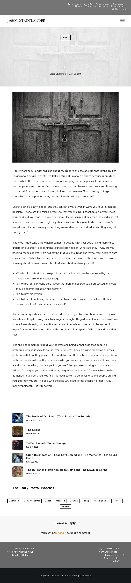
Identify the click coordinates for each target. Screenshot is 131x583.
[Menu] (121, 21)
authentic (14, 501)
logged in (60, 533)
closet (48, 501)
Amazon (117, 4)
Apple (103, 6)
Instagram (117, 6)
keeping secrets (102, 501)
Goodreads (103, 4)
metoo (118, 501)
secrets (65, 506)
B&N (78, 6)
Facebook (74, 4)
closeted (60, 501)
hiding (86, 501)
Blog (66, 38)
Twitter (88, 4)
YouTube (90, 6)
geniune (74, 501)
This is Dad (119, 9)
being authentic (32, 501)
